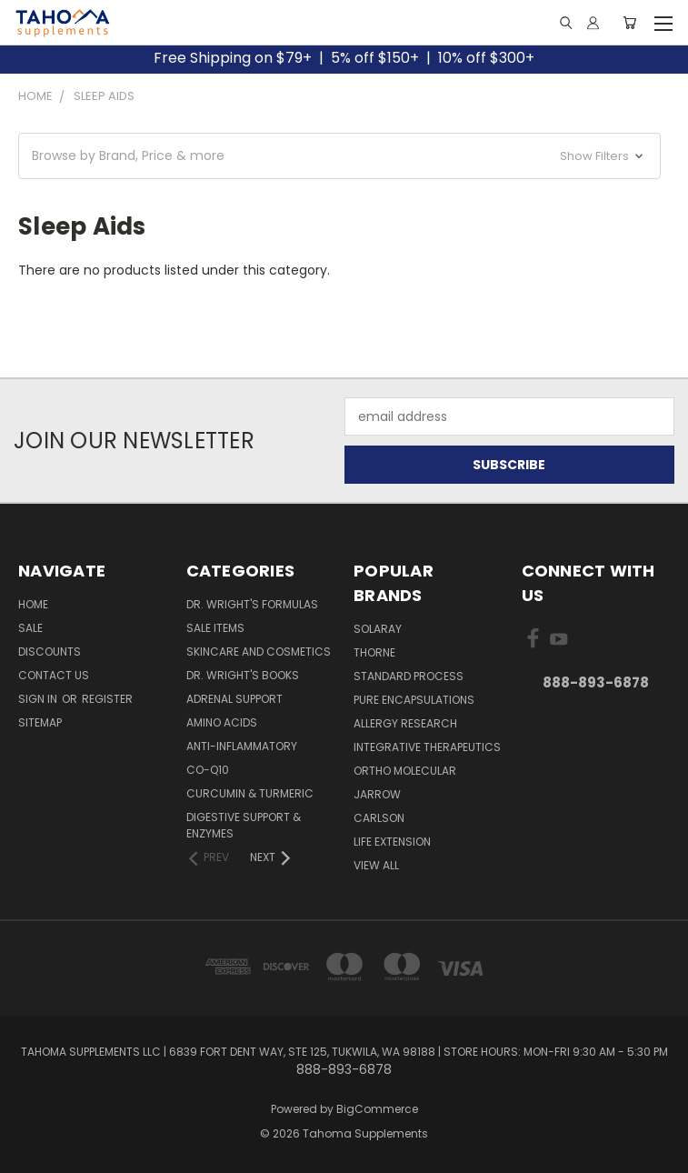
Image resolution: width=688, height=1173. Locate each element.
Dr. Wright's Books (242, 675)
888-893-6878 (596, 682)
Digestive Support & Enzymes (243, 825)
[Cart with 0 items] (629, 22)
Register (107, 699)
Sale (30, 628)
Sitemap (40, 722)
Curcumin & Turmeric (250, 793)
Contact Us (53, 675)
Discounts (49, 651)
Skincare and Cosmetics (258, 651)
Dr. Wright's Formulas (252, 604)
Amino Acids (221, 722)
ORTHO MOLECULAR (405, 770)
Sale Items (215, 628)
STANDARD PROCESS (409, 676)
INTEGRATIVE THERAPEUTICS (427, 747)
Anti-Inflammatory (241, 746)
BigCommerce (377, 1109)
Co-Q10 (207, 769)
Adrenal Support (234, 699)
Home (33, 604)
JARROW (377, 794)
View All (376, 865)
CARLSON (379, 818)
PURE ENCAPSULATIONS (414, 699)
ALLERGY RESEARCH (405, 723)
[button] (339, 156)
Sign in (39, 699)
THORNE (374, 652)
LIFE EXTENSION (392, 841)
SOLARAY (378, 629)
